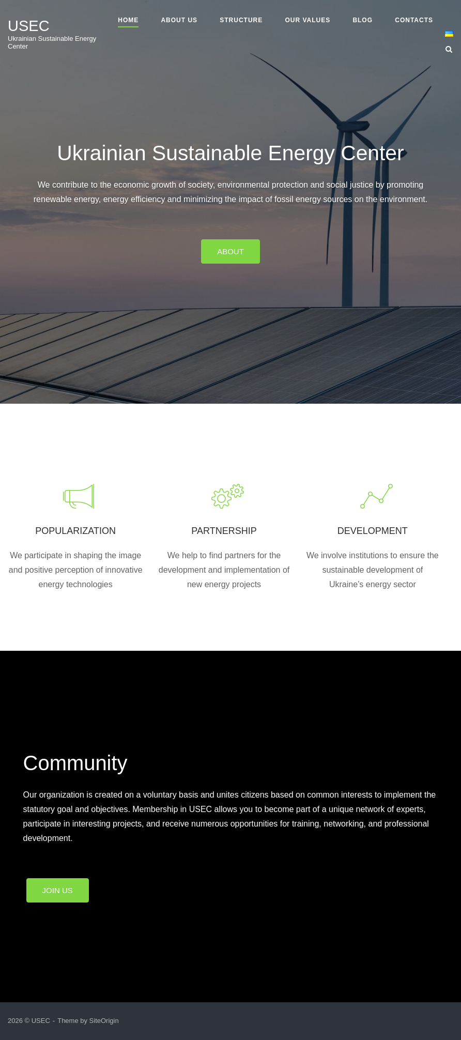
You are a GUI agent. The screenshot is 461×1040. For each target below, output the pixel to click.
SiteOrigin (104, 1020)
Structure (241, 20)
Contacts (414, 20)
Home (128, 20)
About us (179, 20)
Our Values (307, 20)
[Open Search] (448, 49)
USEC (29, 26)
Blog (362, 20)
